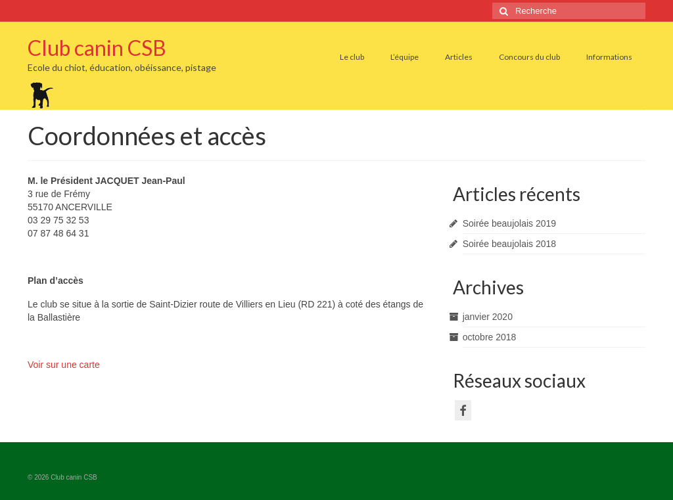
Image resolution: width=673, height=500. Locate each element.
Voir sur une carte (64, 364)
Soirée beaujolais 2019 (509, 223)
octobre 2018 (490, 337)
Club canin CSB (97, 47)
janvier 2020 (488, 316)
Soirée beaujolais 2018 (509, 244)
